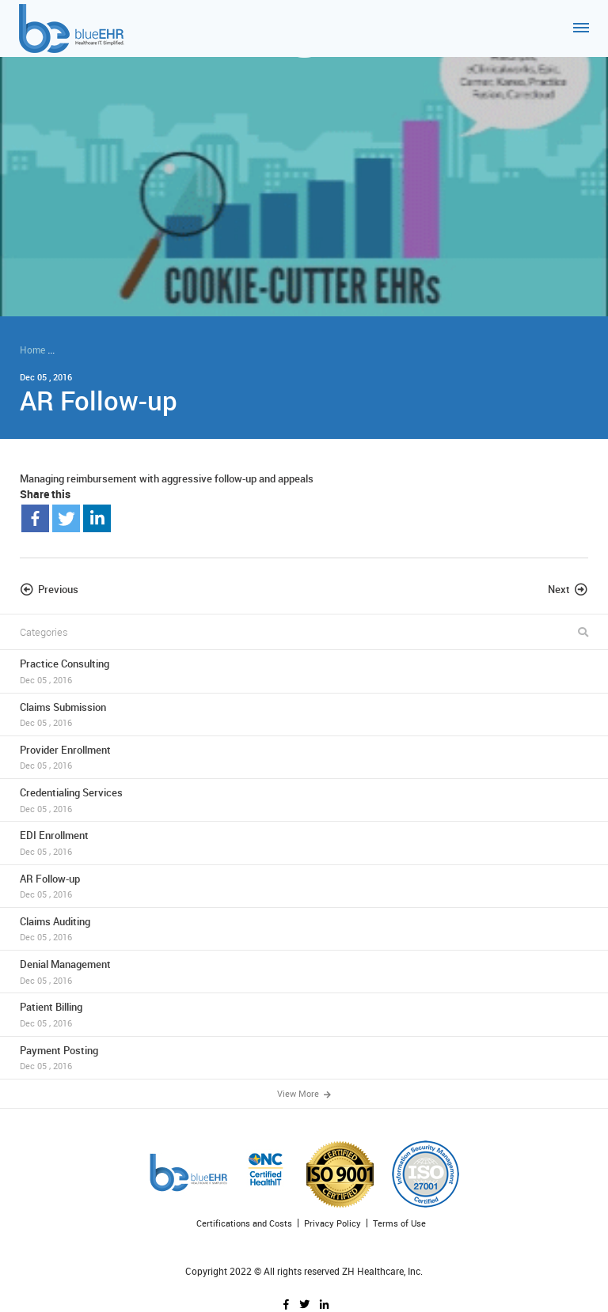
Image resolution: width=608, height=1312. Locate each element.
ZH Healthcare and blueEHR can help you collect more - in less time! (207, 349)
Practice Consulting (304, 671)
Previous (58, 589)
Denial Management (304, 971)
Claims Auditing (304, 928)
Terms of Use (399, 1223)
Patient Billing (304, 1014)
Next (559, 589)
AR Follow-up (304, 886)
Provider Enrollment (304, 757)
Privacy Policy (332, 1223)
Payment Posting (304, 1057)
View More (304, 1093)
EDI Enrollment (304, 842)
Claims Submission (304, 714)
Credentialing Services (304, 800)
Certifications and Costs (244, 1223)
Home (32, 349)
